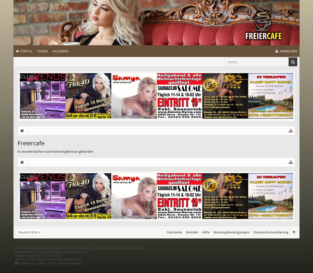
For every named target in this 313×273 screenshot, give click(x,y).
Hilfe (206, 232)
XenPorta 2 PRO (25, 267)
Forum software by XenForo (53, 256)
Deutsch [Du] (27, 232)
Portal (26, 51)
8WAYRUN (75, 267)
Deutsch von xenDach (118, 256)
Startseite (174, 232)
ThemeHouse (77, 260)
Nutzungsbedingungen (231, 232)
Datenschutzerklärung (271, 232)
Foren (42, 51)
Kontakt (192, 232)
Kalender (60, 51)
